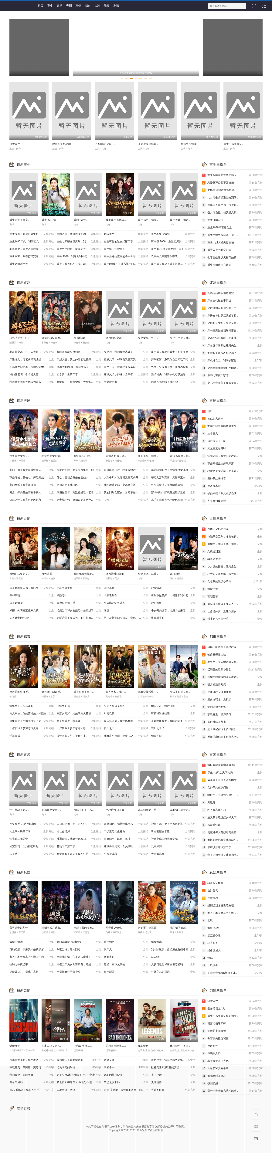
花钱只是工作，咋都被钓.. (232, 537)
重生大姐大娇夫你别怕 (232, 242)
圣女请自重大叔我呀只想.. (232, 213)
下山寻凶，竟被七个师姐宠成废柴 (31, 478)
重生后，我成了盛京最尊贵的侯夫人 (173, 264)
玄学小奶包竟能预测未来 (232, 426)
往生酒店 (126, 942)
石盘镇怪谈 (232, 825)
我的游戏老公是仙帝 (79, 352)
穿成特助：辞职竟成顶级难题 (173, 492)
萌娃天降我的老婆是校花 (232, 647)
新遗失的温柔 (189, 143)
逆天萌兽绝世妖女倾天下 (232, 817)
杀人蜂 (173, 957)
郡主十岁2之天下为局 (232, 773)
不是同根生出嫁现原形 (232, 464)
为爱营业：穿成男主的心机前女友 (79, 618)
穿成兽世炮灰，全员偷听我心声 (126, 846)
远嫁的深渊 (31, 942)
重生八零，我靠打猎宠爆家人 (31, 256)
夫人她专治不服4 (31, 618)
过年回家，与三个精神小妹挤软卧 (79, 736)
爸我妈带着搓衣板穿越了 (232, 353)
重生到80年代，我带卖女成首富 (31, 241)
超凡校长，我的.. (116, 691)
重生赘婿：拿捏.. (84, 691)
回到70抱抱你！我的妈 (173, 382)
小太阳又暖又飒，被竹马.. (232, 574)
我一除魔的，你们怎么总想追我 (173, 949)
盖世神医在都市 (232, 722)
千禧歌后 (31, 736)
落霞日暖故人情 (232, 655)
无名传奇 (143, 1045)
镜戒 (232, 958)
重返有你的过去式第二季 (126, 241)
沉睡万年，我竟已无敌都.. (232, 456)
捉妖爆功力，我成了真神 (31, 972)
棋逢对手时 (173, 618)
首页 (40, 5)
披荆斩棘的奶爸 (232, 707)
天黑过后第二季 (79, 603)
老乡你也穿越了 (115, 337)
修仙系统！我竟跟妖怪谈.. (232, 493)
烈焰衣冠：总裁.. (148, 573)
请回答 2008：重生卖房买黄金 (173, 241)
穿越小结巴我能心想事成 (232, 338)
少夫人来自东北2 (126, 706)
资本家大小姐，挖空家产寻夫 (31, 1060)
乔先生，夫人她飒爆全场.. (232, 662)
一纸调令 (232, 965)
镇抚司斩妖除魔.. (52, 337)
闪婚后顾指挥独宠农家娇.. (232, 677)
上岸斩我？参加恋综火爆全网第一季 (31, 728)
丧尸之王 (126, 728)
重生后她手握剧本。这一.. (232, 235)
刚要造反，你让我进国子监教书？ (31, 824)
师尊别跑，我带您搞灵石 (126, 824)
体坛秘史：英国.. (180, 1045)
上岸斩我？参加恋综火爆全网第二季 (79, 728)
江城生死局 (79, 706)
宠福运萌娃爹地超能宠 (232, 293)
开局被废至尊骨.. (148, 143)
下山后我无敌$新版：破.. (232, 973)
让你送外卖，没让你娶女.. (232, 611)
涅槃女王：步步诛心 (31, 706)
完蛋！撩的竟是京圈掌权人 (31, 492)
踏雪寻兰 (14, 143)
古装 (97, 5)
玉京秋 (31, 854)
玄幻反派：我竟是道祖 (31, 485)
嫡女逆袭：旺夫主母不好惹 (79, 854)
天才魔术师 (232, 486)
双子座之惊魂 (114, 927)
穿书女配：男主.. (148, 337)
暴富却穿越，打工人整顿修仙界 (31, 352)
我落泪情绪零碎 (232, 1024)
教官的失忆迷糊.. (62, 143)
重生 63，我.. (49, 219)
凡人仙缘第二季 (147, 809)
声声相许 (232, 1046)
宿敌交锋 (126, 1060)
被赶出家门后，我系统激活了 (126, 470)
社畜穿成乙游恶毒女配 (173, 839)
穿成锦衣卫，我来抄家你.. (232, 360)
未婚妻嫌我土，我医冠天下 (173, 721)
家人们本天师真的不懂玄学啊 (31, 957)
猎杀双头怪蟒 (232, 883)
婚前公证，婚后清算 (173, 706)
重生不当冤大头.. (233, 143)
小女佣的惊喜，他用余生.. (232, 566)
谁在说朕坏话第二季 (232, 847)
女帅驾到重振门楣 (232, 787)
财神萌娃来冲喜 (232, 478)
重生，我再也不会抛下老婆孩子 (79, 264)
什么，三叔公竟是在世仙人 (79, 478)
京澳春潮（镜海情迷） (232, 714)
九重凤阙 (173, 846)
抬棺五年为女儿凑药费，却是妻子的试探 (80, 964)
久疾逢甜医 (126, 595)
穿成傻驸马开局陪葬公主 (232, 308)
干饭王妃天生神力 (126, 831)
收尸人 (126, 949)
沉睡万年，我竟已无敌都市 (31, 500)
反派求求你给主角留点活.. (232, 737)
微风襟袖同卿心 (115, 573)
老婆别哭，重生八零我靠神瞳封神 (31, 249)
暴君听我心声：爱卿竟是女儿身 (173, 470)
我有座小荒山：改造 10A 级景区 (126, 736)
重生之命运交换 (31, 264)
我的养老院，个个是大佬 (31, 374)
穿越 (59, 5)
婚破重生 (126, 234)
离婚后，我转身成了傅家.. (232, 544)
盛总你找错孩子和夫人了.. (232, 604)
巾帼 (126, 500)
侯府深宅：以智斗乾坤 (126, 839)
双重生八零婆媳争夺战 (173, 256)
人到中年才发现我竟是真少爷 (126, 478)
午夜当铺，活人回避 (79, 949)
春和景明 (31, 595)
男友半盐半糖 (79, 588)
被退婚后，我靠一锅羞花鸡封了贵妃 (79, 839)
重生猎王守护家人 (126, 249)
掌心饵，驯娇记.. (180, 809)
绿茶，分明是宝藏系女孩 (31, 610)
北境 (232, 920)
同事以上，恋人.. (52, 1045)
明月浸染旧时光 (232, 685)
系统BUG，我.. (82, 455)
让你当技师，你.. (180, 455)
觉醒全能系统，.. (148, 691)
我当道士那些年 (18, 927)
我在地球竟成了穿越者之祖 (126, 485)
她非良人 (232, 434)
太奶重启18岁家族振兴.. (232, 190)
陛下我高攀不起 (232, 810)
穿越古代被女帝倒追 (232, 301)
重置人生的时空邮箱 (232, 250)
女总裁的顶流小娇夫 (232, 581)
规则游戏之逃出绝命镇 (232, 905)
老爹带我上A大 (232, 1009)
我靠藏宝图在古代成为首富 (31, 382)
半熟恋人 (79, 595)
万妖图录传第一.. (105, 143)
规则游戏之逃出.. (52, 927)
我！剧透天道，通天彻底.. (232, 855)
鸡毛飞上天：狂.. (19, 337)
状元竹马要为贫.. (19, 573)
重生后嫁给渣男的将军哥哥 (126, 256)
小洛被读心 (126, 854)
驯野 (232, 411)
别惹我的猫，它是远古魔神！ (79, 957)
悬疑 (107, 5)
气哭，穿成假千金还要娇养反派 (173, 367)
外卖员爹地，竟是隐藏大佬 (173, 485)
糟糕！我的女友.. (84, 927)
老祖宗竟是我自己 (79, 485)
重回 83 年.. (80, 219)
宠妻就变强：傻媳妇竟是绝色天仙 (79, 500)
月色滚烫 (47, 573)
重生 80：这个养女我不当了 (173, 249)
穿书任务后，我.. (180, 337)
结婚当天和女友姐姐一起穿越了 (79, 610)
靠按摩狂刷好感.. (52, 691)
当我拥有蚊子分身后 (79, 972)
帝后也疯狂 (80, 337)
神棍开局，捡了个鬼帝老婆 (173, 824)
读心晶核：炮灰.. (19, 809)
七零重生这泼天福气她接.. (232, 257)
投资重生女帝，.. (19, 455)
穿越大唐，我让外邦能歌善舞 (79, 359)
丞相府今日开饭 (115, 809)
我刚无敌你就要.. (84, 573)
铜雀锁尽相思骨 (31, 839)
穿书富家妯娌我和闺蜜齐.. (232, 331)
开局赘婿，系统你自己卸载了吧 (173, 359)
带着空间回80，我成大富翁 (79, 367)
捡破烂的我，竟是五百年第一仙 (79, 470)
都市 (88, 5)
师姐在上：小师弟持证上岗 (31, 721)
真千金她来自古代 (232, 1061)
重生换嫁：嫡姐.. (180, 219)
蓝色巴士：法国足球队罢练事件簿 (173, 1060)
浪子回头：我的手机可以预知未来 (173, 374)
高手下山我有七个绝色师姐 (173, 500)
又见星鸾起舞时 (232, 448)
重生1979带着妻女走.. (232, 227)
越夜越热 (175, 573)
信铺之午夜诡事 (31, 964)
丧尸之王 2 (173, 728)
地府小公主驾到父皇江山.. (232, 795)
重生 (50, 5)
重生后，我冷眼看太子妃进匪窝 (173, 352)
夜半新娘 (126, 972)
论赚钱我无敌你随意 (232, 692)
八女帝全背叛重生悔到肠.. (232, 198)
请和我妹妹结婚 (173, 713)
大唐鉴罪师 (173, 854)
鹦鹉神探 (173, 736)
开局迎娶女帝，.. (52, 809)
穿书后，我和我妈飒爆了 (126, 352)
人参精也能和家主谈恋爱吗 (173, 964)
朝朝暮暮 (232, 597)
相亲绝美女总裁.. (52, 455)
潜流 (126, 610)
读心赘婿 (173, 603)
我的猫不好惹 (178, 927)
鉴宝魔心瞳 (232, 936)
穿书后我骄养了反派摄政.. (232, 383)
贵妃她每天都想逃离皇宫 (232, 832)
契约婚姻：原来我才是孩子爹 (31, 949)
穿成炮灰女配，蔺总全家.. (232, 323)
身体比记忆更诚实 (126, 603)
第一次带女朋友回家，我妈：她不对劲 (126, 618)
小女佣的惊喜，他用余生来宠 (173, 610)
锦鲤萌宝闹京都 (232, 1031)
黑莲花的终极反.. (19, 691)
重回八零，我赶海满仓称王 (79, 234)
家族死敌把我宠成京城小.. (232, 840)
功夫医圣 (232, 943)
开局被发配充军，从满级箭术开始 (31, 367)
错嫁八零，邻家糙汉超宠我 (126, 359)
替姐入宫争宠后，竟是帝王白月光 (173, 478)
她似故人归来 (232, 419)
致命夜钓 (126, 957)
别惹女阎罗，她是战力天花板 (79, 713)
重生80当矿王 (232, 220)
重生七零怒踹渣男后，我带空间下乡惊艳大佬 (80, 241)
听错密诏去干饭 (173, 831)
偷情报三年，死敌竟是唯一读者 (79, 492)
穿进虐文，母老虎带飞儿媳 (31, 359)
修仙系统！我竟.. (148, 455)
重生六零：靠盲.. (19, 219)
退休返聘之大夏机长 (232, 699)
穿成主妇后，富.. (180, 691)
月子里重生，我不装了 (79, 721)
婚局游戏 (173, 942)
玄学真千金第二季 (79, 374)
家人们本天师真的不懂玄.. (232, 913)
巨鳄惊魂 (232, 898)
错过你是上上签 (232, 441)
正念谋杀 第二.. (83, 1045)
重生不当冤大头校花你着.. (232, 1016)
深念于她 (232, 589)
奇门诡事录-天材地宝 (79, 942)
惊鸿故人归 (232, 1053)
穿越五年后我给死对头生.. (232, 346)
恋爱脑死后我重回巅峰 (232, 183)
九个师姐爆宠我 (232, 501)
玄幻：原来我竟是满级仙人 (31, 470)
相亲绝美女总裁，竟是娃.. (232, 471)
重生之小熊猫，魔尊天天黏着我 (79, 249)
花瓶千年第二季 (79, 846)
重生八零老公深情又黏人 (232, 175)
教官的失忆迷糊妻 (232, 1038)
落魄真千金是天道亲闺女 (232, 780)
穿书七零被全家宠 (232, 375)
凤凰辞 (232, 803)
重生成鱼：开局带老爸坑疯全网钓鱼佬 (31, 234)
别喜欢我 (126, 713)
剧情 (116, 5)
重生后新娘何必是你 (232, 265)
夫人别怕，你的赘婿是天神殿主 (31, 713)
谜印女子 (14, 1045)
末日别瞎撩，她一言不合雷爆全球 (79, 824)
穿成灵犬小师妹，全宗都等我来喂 (126, 374)
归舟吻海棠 (31, 603)
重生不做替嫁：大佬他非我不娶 (173, 595)
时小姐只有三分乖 (232, 619)
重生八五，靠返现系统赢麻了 (126, 367)
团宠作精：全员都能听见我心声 (31, 846)
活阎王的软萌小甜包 (232, 670)
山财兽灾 (232, 891)
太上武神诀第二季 (31, 831)
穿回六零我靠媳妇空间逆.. (232, 368)
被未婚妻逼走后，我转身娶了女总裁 (31, 588)
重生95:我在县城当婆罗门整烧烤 (126, 264)
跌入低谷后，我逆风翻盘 (126, 721)
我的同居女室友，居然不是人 (126, 492)
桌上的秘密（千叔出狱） (232, 729)
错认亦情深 (79, 831)
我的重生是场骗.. (116, 219)
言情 (78, 5)
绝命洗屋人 (232, 950)
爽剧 (69, 5)
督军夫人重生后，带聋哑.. (232, 205)
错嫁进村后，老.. (116, 455)
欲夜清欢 (173, 588)
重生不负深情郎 (173, 234)
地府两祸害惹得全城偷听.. (232, 765)
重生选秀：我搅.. (148, 219)
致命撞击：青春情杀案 (79, 1060)
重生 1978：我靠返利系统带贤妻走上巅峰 (80, 256)
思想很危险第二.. (116, 1045)
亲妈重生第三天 (147, 927)
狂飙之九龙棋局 (173, 972)
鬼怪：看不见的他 (126, 964)
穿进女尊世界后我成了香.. (232, 316)
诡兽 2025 (232, 928)
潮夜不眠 (126, 588)
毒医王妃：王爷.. (84, 809)
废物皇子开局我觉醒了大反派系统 (79, 382)
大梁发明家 (126, 382)
